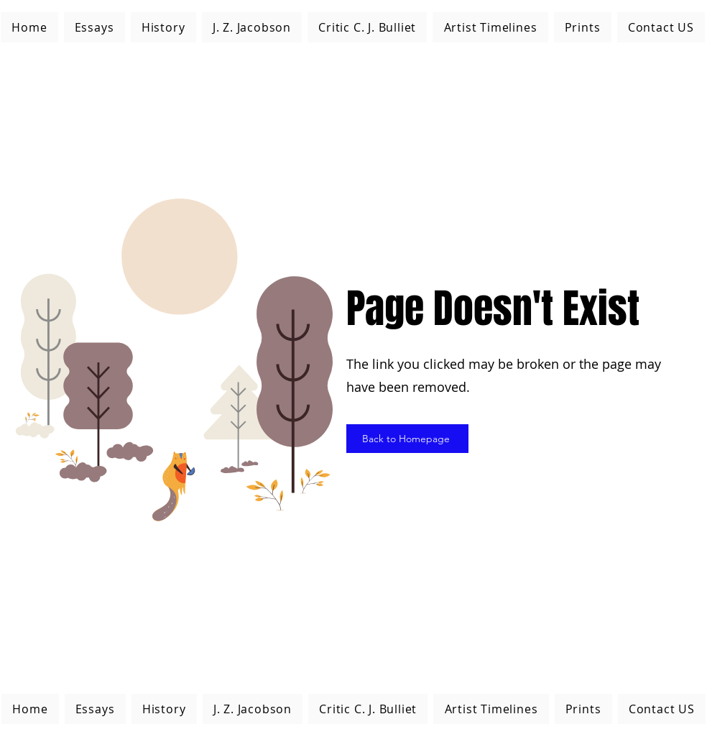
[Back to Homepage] (407, 438)
